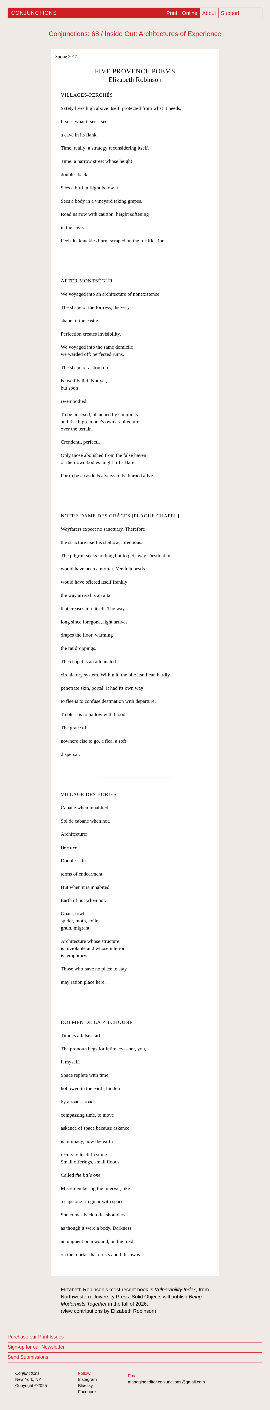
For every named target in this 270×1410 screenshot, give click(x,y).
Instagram (87, 1379)
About (209, 13)
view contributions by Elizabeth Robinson (108, 1311)
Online (189, 13)
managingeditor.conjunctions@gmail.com (166, 1382)
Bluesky (85, 1385)
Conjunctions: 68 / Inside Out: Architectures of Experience (135, 34)
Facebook (87, 1391)
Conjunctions (34, 13)
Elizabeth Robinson (135, 79)
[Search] (257, 13)
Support (230, 13)
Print (171, 13)
